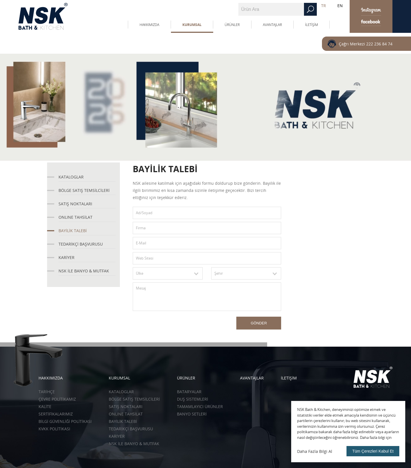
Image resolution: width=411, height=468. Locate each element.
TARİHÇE (47, 391)
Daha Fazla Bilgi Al (314, 451)
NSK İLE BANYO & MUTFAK (84, 271)
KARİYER (66, 257)
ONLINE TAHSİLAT (75, 217)
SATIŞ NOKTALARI (75, 203)
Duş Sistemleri (192, 399)
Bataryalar (189, 391)
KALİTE (45, 406)
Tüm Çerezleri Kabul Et (373, 451)
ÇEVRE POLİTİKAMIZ (57, 399)
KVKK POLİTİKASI (54, 428)
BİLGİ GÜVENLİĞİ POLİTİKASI (65, 421)
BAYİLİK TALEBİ (73, 230)
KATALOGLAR (71, 177)
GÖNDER (259, 323)
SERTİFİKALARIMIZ (56, 414)
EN (340, 5)
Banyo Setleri (192, 414)
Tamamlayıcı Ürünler (200, 406)
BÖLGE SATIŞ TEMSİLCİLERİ (84, 190)
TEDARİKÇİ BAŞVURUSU (81, 244)
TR (323, 5)
